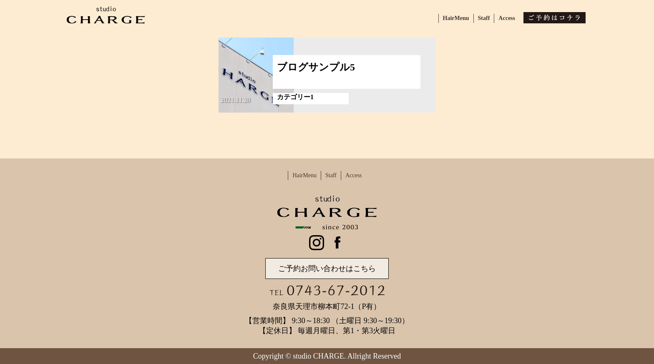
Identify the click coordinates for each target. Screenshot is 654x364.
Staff (484, 18)
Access (506, 18)
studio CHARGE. (319, 356)
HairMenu (456, 18)
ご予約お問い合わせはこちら (327, 268)
